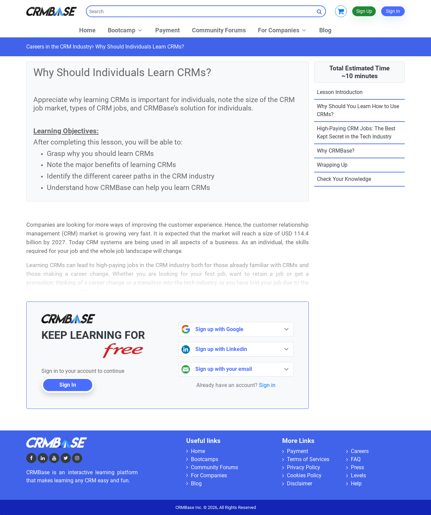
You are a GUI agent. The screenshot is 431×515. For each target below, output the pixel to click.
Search (321, 11)
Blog (194, 483)
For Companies (206, 475)
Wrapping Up (332, 165)
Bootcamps (202, 459)
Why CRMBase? (336, 151)
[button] (125, 30)
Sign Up (364, 11)
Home (195, 451)
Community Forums (212, 467)
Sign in (267, 385)
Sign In (393, 11)
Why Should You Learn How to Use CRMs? (358, 110)
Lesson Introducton (340, 92)
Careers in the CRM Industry (59, 46)
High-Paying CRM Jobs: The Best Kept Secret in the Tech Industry (356, 132)
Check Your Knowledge (344, 179)
